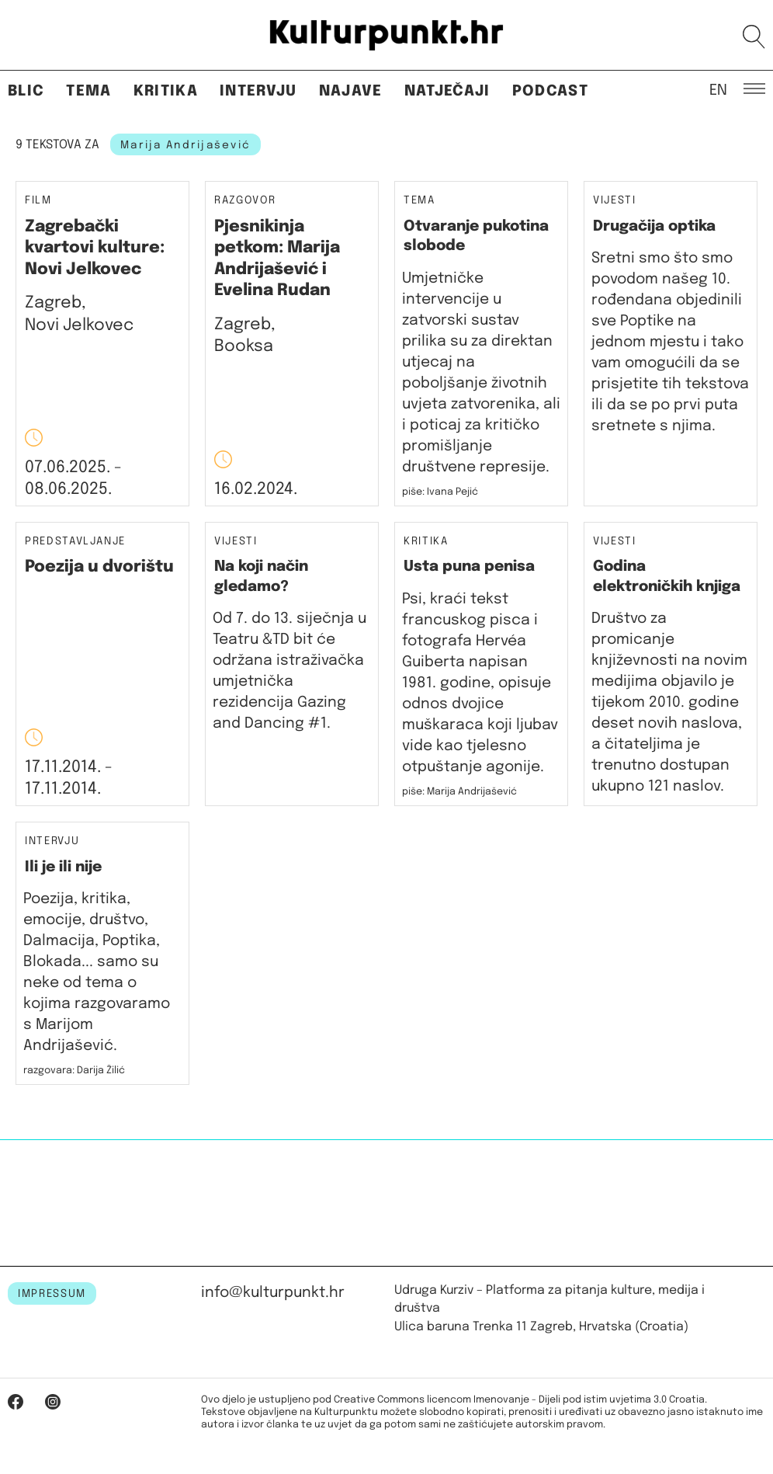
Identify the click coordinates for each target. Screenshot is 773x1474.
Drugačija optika (654, 226)
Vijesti (614, 201)
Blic (26, 91)
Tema (88, 91)
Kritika (165, 91)
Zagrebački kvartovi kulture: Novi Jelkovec (95, 248)
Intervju (258, 91)
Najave (351, 91)
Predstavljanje (75, 542)
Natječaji (447, 91)
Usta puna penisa (469, 566)
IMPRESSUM (52, 1293)
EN (718, 89)
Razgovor (245, 201)
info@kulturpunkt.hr (273, 1292)
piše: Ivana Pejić (440, 492)
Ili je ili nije (63, 867)
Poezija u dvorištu (99, 566)
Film (38, 201)
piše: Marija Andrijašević (459, 792)
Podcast (550, 91)
